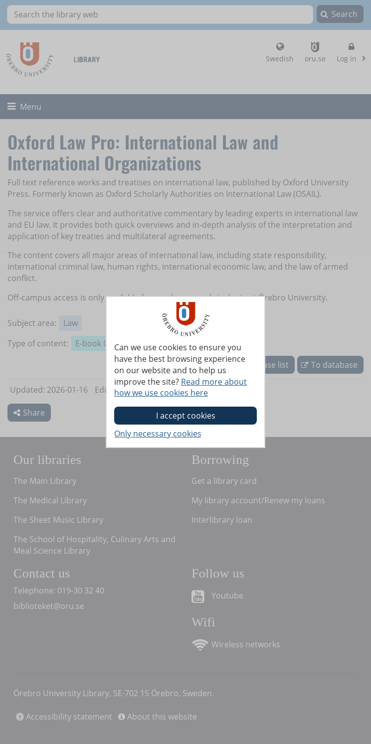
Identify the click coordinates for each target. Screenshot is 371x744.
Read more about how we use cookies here (180, 387)
